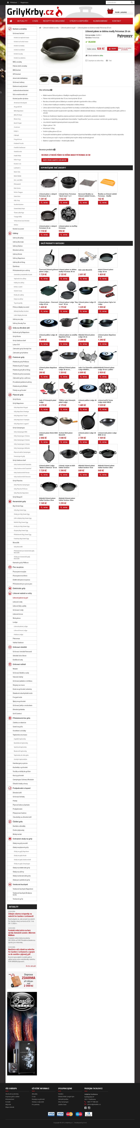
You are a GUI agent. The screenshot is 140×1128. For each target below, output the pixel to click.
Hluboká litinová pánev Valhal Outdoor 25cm (47, 499)
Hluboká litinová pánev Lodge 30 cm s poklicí (106, 368)
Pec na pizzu (18, 567)
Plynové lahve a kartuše (21, 805)
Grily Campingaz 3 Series (22, 440)
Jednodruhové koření (20, 90)
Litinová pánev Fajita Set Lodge (107, 303)
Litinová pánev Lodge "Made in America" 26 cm (48, 466)
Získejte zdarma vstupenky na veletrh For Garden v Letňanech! (21, 914)
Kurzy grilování (18, 775)
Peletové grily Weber (20, 386)
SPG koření (17, 74)
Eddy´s (16, 131)
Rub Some (17, 188)
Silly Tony (17, 200)
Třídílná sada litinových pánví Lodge (67, 401)
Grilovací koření (18, 33)
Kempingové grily (19, 456)
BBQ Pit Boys (18, 115)
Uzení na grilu (18, 727)
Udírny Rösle (17, 254)
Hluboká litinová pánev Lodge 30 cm (86, 336)
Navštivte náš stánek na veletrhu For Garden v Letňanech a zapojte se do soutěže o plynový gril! (21, 951)
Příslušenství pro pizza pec (22, 584)
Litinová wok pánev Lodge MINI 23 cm (107, 434)
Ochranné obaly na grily (22, 839)
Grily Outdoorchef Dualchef (22, 468)
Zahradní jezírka (63, 1099)
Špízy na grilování (19, 701)
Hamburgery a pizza (20, 763)
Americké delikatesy (20, 78)
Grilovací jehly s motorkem (22, 705)
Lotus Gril (16, 344)
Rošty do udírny (19, 295)
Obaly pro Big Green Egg (21, 514)
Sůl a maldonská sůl (20, 94)
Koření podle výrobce (20, 98)
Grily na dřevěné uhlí (21, 328)
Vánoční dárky (18, 677)
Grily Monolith (18, 547)
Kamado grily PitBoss (21, 563)
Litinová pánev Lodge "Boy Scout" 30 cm (68, 303)
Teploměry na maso (20, 735)
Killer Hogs (17, 160)
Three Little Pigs (19, 212)
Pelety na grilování (19, 390)
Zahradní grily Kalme (20, 353)
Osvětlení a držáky (19, 731)
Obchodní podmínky (12, 1094)
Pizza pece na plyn (19, 572)
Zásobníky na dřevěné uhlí (22, 817)
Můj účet (8, 1104)
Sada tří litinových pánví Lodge (47, 401)
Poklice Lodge (18, 634)
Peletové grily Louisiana (21, 374)
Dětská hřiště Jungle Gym (66, 1096)
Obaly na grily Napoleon (21, 851)
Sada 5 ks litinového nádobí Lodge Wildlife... (88, 368)
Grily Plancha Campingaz (22, 485)
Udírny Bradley (18, 238)
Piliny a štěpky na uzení (21, 307)
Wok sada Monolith (85, 270)
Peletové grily (18, 357)
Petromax (16, 638)
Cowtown (17, 127)
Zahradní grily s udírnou (21, 378)
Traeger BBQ (18, 217)
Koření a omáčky (20, 29)
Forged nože (17, 697)
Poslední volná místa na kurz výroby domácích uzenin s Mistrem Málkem (21, 932)
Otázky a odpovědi (79, 21)
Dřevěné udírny (18, 250)
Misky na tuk (17, 834)
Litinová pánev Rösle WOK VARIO (48, 434)
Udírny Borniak (18, 242)
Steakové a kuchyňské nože (22, 693)
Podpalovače (17, 809)
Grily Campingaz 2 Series (22, 444)
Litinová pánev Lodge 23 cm (87, 303)
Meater (15, 669)
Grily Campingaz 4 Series (22, 436)
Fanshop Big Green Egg (21, 538)
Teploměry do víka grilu (21, 755)
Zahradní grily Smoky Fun (22, 349)
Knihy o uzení (18, 287)
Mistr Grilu (17, 172)
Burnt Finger (17, 123)
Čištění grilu (18, 822)
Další (81, 80)
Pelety (15, 801)
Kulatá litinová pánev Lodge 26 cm (105, 270)
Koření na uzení (18, 229)
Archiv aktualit (31, 966)
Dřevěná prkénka (19, 709)
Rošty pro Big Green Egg (21, 526)
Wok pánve (17, 618)
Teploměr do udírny (20, 278)
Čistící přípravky (18, 830)
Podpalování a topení (21, 788)
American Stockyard (20, 103)
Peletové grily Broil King (21, 370)
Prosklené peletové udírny (22, 382)
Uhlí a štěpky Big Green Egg (22, 518)
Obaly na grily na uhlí (20, 843)
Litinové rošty (17, 602)
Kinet (85, 1122)
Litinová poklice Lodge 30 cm (87, 401)
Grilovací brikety (19, 797)
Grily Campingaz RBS (20, 432)
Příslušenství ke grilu (21, 718)
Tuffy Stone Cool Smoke (21, 221)
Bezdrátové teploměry (21, 743)
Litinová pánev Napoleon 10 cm (48, 368)
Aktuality (13, 906)
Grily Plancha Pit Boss (20, 489)
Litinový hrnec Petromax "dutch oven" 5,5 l (67, 195)
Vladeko (60, 1094)
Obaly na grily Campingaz (22, 864)
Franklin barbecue (19, 147)
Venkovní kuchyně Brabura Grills (22, 894)
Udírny (15, 233)
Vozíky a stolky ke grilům (22, 771)
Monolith (16, 542)
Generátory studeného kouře (23, 274)
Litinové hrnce (18, 614)
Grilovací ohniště (20, 647)
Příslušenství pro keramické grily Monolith (24, 551)
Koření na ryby (18, 54)
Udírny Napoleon (19, 258)
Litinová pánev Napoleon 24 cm (107, 336)
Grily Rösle (17, 336)
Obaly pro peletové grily (21, 880)
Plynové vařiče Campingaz (22, 452)
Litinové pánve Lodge (21, 626)
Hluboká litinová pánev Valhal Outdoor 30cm (67, 499)
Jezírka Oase (62, 1104)
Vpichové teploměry (20, 747)
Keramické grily (19, 501)
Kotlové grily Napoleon (21, 332)
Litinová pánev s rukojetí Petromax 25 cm (48, 227)
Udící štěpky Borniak (20, 315)
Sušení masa (18, 291)
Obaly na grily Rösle (20, 855)
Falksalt (16, 135)
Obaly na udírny (18, 872)
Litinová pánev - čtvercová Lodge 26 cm (48, 303)
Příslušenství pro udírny (21, 270)
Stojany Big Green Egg (21, 530)
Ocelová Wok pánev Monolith (66, 434)
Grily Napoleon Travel (20, 415)
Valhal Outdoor (18, 642)
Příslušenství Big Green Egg (22, 534)
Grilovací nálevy (18, 82)
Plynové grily (18, 395)
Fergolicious (18, 139)
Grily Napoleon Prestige (21, 411)
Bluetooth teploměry (20, 751)
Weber (16, 225)
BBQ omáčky (17, 62)
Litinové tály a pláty (19, 606)
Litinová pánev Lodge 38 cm (87, 434)
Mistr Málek (17, 176)
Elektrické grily (19, 588)
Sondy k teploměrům (20, 759)
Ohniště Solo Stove (19, 656)
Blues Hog (17, 119)
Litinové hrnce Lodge (20, 630)
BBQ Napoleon (18, 111)
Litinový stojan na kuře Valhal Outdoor (67, 466)
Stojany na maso (19, 685)
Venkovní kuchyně (20, 884)
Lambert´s (17, 168)
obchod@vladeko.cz (94, 1104)
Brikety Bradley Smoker (21, 311)
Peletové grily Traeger (21, 366)
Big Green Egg (18, 506)
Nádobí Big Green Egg (21, 522)
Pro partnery (35, 1104)
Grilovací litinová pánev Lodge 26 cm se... (67, 368)
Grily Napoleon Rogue (21, 407)
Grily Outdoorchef (19, 340)
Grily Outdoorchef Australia (22, 464)
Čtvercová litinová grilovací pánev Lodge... (48, 270)
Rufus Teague (18, 192)
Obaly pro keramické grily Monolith (22, 557)
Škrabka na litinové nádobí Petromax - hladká (107, 195)
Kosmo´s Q (17, 164)
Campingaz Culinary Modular (23, 779)
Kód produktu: (90, 35)
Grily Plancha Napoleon (21, 493)
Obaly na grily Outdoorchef (22, 859)
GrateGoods (18, 151)
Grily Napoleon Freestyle (21, 419)
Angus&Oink (18, 107)
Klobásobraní (100, 21)
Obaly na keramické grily (22, 876)
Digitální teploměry (20, 739)
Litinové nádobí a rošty (22, 593)
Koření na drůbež (19, 50)
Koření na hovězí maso (21, 41)
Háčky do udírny (19, 283)
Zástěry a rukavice (19, 722)
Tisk (110, 60)
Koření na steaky (19, 46)
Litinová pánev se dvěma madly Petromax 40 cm (67, 270)
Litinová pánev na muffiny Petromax (68, 227)
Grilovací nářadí (19, 664)
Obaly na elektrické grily (21, 868)
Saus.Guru (17, 196)
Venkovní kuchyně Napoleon (23, 889)
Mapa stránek (10, 1107)
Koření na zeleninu (19, 58)
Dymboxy (16, 266)
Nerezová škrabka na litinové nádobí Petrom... (87, 195)
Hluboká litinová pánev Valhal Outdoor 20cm (106, 466)
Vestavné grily (18, 899)
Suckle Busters (18, 204)
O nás (35, 21)
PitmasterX (17, 184)
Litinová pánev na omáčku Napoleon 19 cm (68, 336)
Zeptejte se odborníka (95, 60)
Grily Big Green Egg (20, 510)
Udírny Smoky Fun (19, 323)
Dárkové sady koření (20, 86)
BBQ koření (17, 70)
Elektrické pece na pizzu (21, 580)
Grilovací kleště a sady (21, 673)
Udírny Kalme (17, 246)
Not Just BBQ (18, 180)
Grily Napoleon (18, 403)
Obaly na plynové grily (21, 847)
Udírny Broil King (19, 262)
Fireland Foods (18, 143)
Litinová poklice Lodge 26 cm (48, 336)
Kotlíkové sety (18, 660)
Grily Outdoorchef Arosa (21, 472)
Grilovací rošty (18, 610)
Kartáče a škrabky (19, 826)
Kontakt (116, 21)
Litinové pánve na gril (20, 598)
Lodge (15, 622)
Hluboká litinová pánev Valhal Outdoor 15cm (86, 466)
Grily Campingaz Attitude (22, 448)
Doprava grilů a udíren (12, 1096)
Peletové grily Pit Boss (21, 362)
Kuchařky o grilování (20, 767)
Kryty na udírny (18, 299)
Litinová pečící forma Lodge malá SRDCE (105, 401)
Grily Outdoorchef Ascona (22, 476)
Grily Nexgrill (17, 497)
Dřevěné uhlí (17, 793)
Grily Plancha (17, 481)
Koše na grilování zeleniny (22, 689)
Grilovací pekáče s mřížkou (22, 681)
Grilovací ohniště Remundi (22, 652)
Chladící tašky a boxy (20, 784)
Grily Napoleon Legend (21, 424)
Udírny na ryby (18, 319)
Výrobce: (88, 38)
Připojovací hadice (19, 813)
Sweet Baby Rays (19, 208)
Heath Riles (17, 155)
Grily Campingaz (19, 428)
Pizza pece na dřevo (20, 576)
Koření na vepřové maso (21, 37)
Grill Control (17, 713)
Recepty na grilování (54, 21)
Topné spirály (18, 303)
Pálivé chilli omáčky (20, 66)
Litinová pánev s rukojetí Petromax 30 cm (48, 195)
